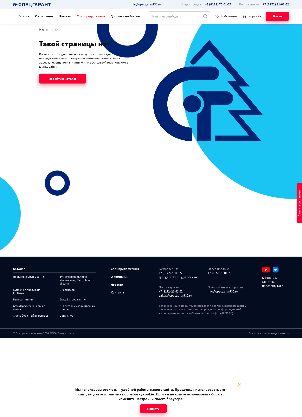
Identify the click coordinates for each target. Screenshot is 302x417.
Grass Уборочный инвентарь (30, 315)
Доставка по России (125, 16)
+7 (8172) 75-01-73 (219, 273)
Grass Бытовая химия (73, 299)
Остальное (66, 315)
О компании (44, 16)
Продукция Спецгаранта (28, 276)
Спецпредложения (91, 16)
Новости (65, 16)
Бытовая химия (23, 299)
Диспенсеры (67, 290)
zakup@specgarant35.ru (175, 295)
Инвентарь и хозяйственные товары (77, 307)
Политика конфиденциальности (268, 333)
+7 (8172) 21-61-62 (171, 291)
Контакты (118, 292)
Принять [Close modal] (153, 409)
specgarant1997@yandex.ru (178, 277)
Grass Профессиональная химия (29, 307)
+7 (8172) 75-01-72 (171, 273)
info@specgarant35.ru (146, 4)
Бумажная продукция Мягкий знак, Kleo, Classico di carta (76, 280)
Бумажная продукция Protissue (26, 291)
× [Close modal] (239, 384)
